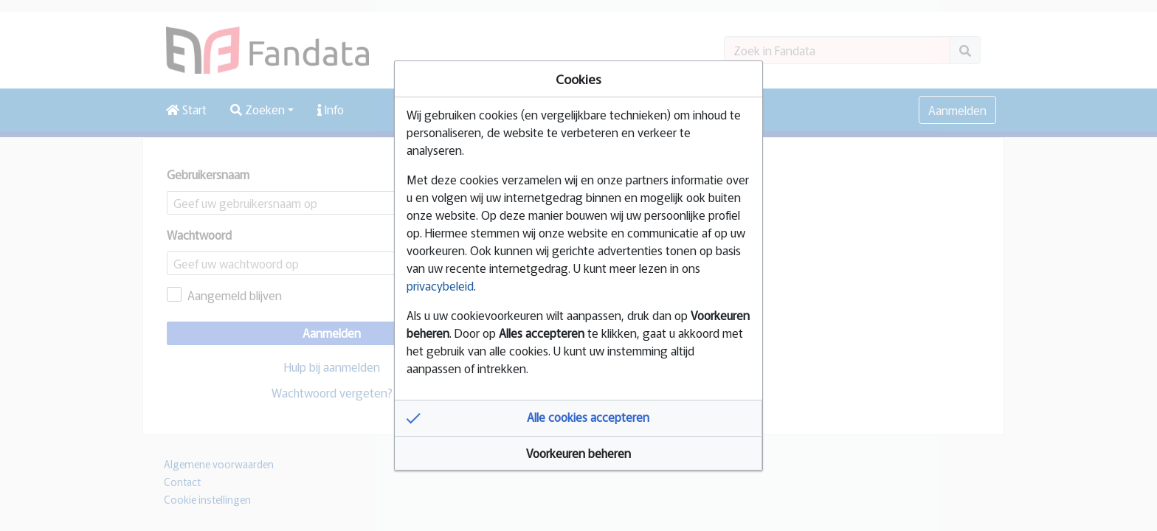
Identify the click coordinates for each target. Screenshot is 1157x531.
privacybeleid (440, 285)
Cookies (578, 78)
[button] (578, 418)
